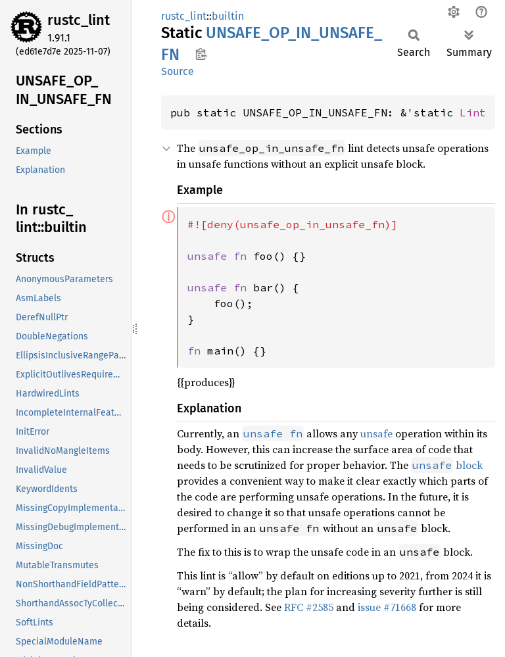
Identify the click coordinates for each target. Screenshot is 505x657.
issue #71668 (387, 607)
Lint (473, 112)
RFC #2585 (308, 607)
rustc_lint (78, 20)
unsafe (376, 433)
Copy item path (201, 54)
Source (177, 71)
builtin (228, 16)
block (447, 465)
